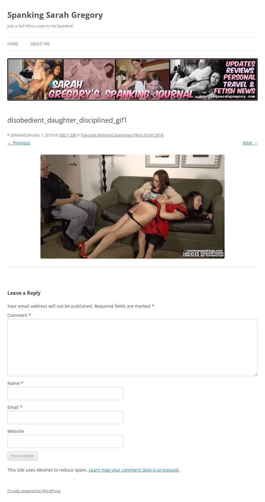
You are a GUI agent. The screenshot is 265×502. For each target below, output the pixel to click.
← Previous (18, 143)
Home (12, 43)
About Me (40, 43)
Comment (19, 315)
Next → (250, 143)
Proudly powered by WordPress (34, 490)
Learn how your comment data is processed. (134, 470)
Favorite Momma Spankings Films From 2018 (122, 135)
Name (15, 383)
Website (15, 431)
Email (14, 407)
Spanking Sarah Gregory (55, 14)
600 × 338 (67, 135)
